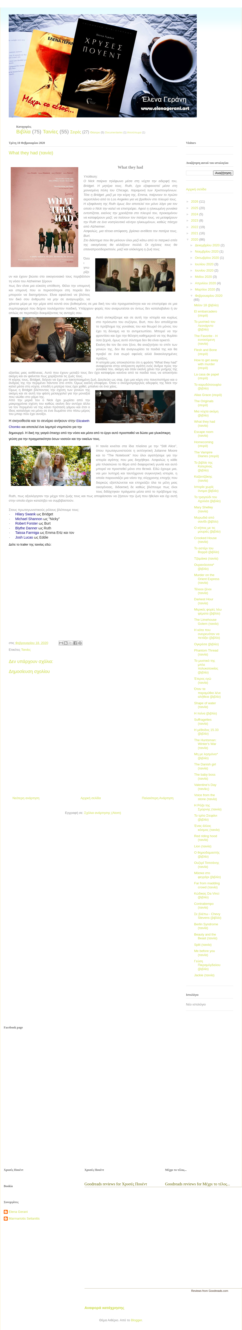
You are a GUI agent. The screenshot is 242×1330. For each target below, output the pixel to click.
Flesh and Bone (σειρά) (205, 352)
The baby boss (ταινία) (204, 776)
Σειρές (75, 132)
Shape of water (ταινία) (205, 705)
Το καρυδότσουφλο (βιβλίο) (207, 386)
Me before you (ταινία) (204, 953)
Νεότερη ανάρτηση (26, 798)
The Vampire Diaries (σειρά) (206, 454)
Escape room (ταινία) (203, 434)
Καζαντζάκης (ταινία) (203, 478)
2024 (195, 214)
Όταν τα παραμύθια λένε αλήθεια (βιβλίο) (207, 692)
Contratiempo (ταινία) (204, 906)
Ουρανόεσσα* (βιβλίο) (204, 567)
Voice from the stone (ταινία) (205, 797)
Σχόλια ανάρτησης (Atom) (102, 813)
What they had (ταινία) (204, 423)
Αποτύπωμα (134, 132)
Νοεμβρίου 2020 (207, 251)
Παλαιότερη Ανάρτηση (158, 798)
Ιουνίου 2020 (204, 270)
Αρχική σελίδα (90, 798)
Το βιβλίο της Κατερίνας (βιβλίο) (203, 466)
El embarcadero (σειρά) (205, 313)
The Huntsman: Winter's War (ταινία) (205, 744)
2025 (195, 208)
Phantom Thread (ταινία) (206, 652)
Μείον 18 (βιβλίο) (206, 305)
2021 (195, 233)
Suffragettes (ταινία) (203, 721)
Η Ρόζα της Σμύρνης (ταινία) (208, 807)
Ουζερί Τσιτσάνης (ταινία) (206, 865)
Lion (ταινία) (202, 846)
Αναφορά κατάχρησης (104, 1308)
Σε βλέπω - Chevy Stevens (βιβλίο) (207, 916)
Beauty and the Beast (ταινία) (205, 936)
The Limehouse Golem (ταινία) (206, 622)
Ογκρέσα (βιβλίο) (206, 644)
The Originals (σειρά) (203, 403)
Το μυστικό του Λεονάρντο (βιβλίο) (204, 325)
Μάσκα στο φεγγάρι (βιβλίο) (207, 875)
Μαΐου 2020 (204, 277)
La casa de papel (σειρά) (206, 376)
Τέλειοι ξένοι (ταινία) (202, 591)
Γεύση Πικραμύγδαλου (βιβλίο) (207, 965)
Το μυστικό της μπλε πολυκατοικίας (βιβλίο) (206, 666)
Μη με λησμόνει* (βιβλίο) (206, 756)
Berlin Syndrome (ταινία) (206, 926)
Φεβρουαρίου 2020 (208, 296)
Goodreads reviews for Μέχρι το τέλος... (197, 1184)
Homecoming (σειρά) (203, 444)
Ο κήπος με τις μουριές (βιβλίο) (207, 530)
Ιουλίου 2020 (204, 264)
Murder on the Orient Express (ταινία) (206, 579)
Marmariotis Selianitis (24, 1218)
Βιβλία (23, 131)
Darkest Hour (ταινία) (203, 601)
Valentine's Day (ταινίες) (205, 787)
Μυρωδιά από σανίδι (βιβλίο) (206, 519)
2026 (195, 201)
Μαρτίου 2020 (205, 289)
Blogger (136, 1320)
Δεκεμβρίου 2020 (208, 245)
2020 (195, 239)
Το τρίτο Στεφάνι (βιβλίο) (205, 817)
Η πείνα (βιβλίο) (205, 713)
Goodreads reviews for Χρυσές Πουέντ (115, 1184)
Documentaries (113, 132)
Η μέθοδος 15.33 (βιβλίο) (206, 732)
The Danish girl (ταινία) (205, 766)
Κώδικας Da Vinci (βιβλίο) (206, 895)
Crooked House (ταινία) (205, 540)
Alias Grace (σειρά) (208, 395)
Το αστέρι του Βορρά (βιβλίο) (206, 550)
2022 (195, 227)
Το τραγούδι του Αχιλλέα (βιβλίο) (207, 499)
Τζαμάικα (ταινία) (206, 558)
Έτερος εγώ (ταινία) (202, 680)
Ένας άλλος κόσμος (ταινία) (207, 828)
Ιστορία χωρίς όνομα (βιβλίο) (206, 489)
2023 (195, 220)
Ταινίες (50, 131)
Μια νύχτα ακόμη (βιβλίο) (206, 413)
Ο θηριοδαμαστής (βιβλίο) (207, 854)
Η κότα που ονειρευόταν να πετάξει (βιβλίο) (207, 634)
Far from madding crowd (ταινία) (207, 885)
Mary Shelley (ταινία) (203, 509)
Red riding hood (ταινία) (205, 838)
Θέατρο (95, 132)
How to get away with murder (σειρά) (206, 364)
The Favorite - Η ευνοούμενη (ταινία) (206, 339)
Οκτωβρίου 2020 (207, 258)
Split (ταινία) (203, 945)
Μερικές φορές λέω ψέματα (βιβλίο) (208, 611)
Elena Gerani (18, 1212)
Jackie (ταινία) (204, 975)
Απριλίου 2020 (206, 283)
